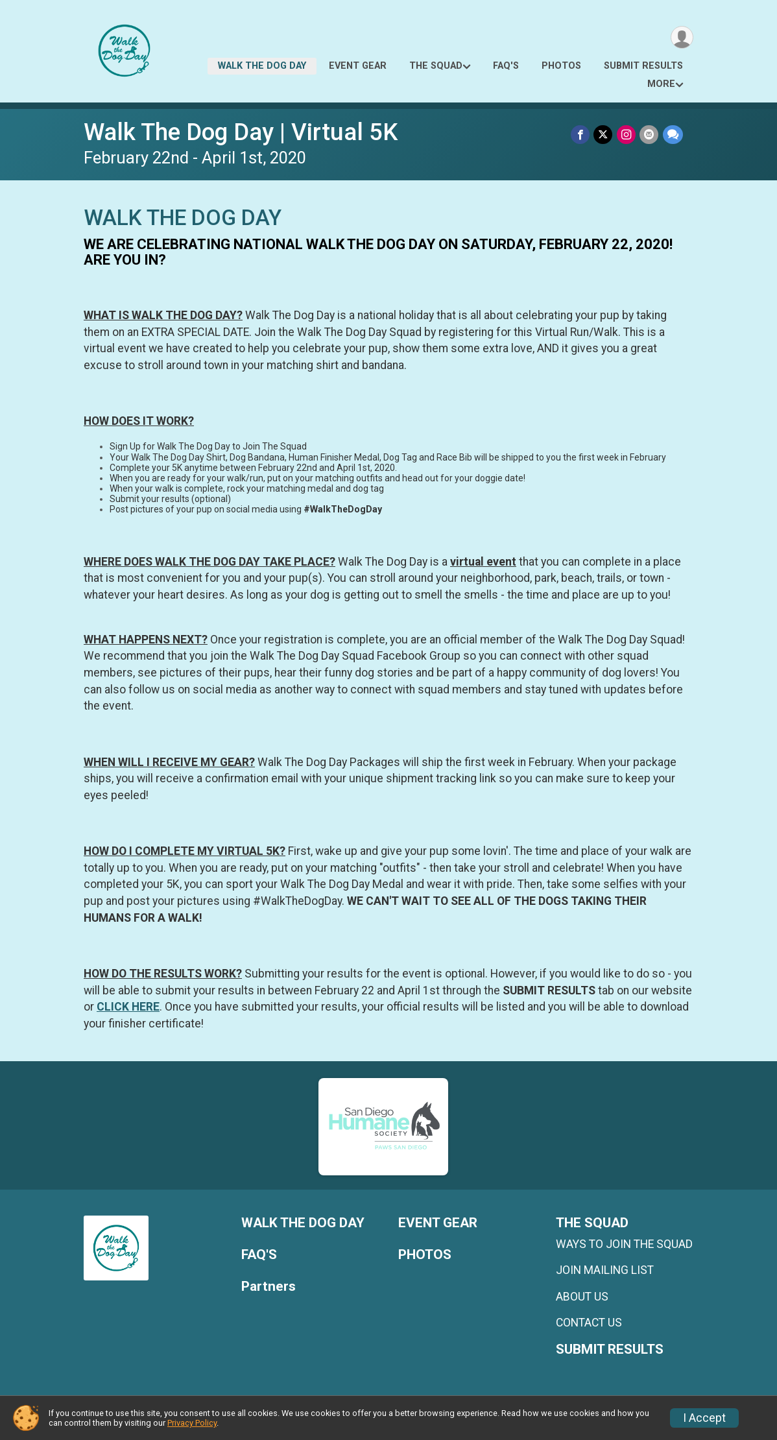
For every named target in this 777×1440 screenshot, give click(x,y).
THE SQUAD (435, 65)
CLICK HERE (128, 1006)
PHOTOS (561, 65)
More (661, 84)
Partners (268, 1286)
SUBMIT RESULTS (643, 65)
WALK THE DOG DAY (262, 65)
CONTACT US (589, 1322)
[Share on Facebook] (581, 134)
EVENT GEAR (358, 65)
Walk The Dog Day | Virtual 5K (241, 132)
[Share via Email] (649, 134)
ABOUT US (582, 1296)
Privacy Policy (192, 1423)
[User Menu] (681, 38)
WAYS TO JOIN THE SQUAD (624, 1244)
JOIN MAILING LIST (605, 1270)
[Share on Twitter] (604, 134)
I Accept (704, 1417)
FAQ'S (506, 65)
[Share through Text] (673, 134)
